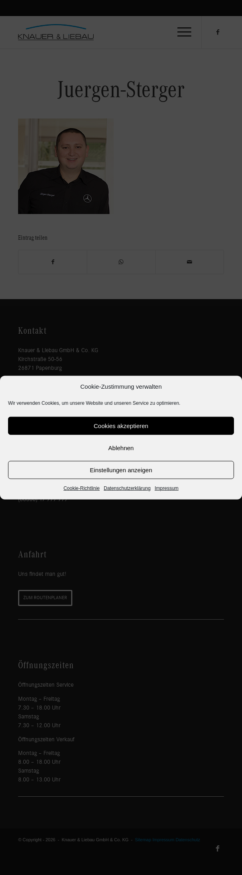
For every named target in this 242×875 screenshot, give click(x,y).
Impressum (166, 488)
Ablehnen (120, 448)
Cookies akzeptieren (121, 425)
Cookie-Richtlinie (82, 488)
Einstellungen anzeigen (121, 470)
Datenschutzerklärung (127, 488)
